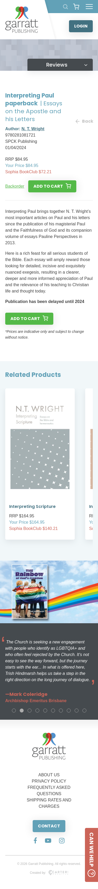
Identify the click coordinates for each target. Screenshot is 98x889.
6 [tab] (53, 710)
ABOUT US (49, 775)
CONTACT (49, 826)
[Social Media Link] (35, 841)
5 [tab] (45, 710)
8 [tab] (68, 710)
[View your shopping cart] (76, 6)
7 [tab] (61, 710)
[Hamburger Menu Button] (89, 6)
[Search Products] (65, 6)
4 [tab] (37, 710)
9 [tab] (76, 710)
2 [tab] (21, 710)
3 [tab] (29, 710)
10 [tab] (84, 710)
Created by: (49, 872)
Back (84, 121)
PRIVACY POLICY (49, 781)
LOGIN (81, 26)
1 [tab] (13, 710)
